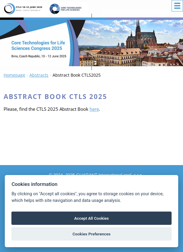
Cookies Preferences (91, 233)
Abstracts (38, 75)
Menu (177, 5)
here (94, 109)
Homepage (14, 75)
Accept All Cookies (91, 218)
